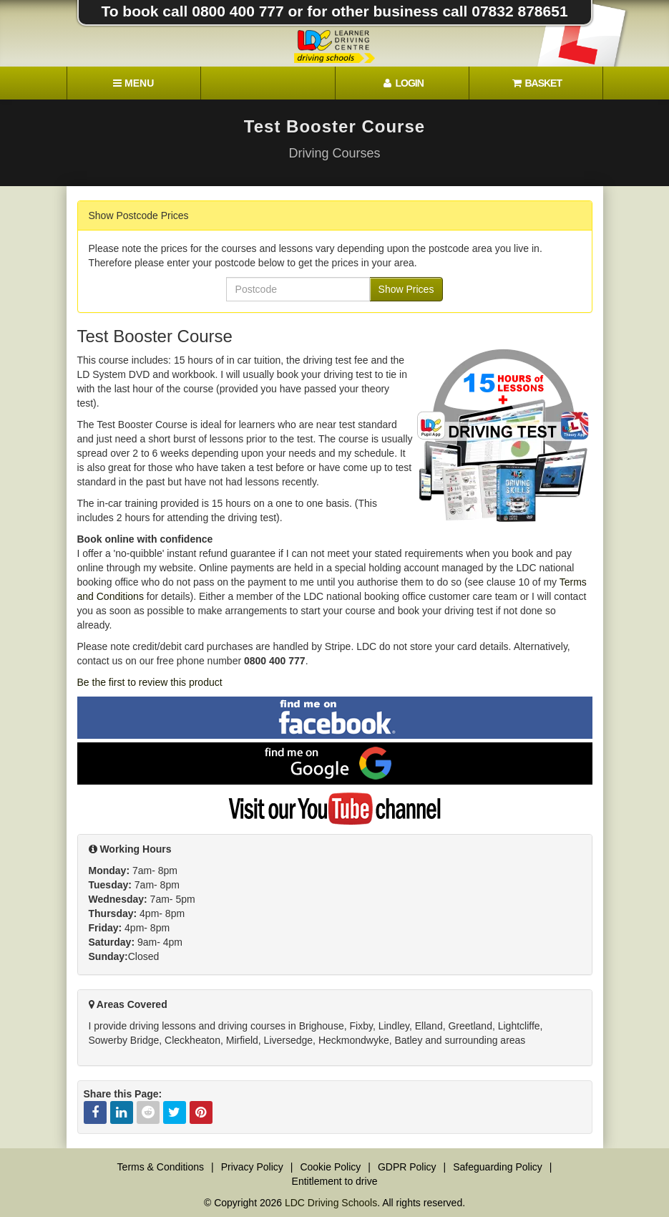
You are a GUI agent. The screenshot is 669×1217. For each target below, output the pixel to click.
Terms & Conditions (160, 1167)
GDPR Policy (407, 1167)
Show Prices (406, 289)
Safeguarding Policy (497, 1167)
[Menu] (134, 83)
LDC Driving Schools (331, 1202)
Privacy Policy (252, 1167)
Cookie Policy (330, 1167)
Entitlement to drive (335, 1181)
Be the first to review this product (150, 682)
